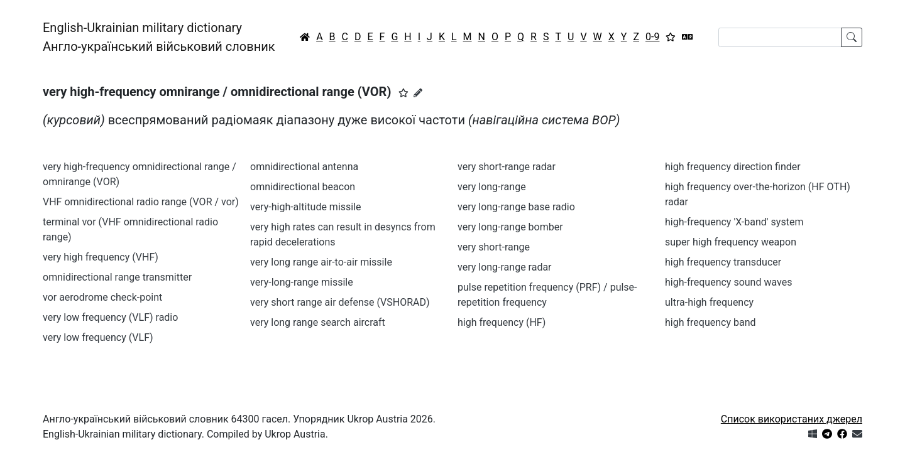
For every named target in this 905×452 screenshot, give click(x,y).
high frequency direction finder (733, 167)
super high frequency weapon (730, 242)
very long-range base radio (516, 207)
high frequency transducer (723, 262)
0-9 (652, 37)
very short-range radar (507, 167)
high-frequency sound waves (728, 282)
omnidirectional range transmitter (117, 277)
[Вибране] (670, 37)
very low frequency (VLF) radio (110, 317)
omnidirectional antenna (304, 167)
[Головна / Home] (305, 37)
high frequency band (710, 322)
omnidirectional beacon (302, 187)
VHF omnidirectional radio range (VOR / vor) (141, 202)
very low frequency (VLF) (98, 337)
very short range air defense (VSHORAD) (340, 302)
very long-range (492, 187)
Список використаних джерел (791, 419)
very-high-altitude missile (305, 207)
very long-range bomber (510, 227)
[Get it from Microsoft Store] (812, 434)
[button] (403, 93)
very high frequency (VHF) (100, 257)
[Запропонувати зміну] (418, 93)
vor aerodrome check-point (102, 297)
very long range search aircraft (317, 322)
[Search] (780, 37)
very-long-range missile (301, 282)
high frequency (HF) (502, 322)
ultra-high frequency (709, 302)
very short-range (494, 247)
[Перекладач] (687, 37)
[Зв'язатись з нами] (857, 434)
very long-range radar (505, 267)
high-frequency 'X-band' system (734, 222)
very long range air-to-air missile (321, 262)
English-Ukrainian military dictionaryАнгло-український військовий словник (159, 37)
